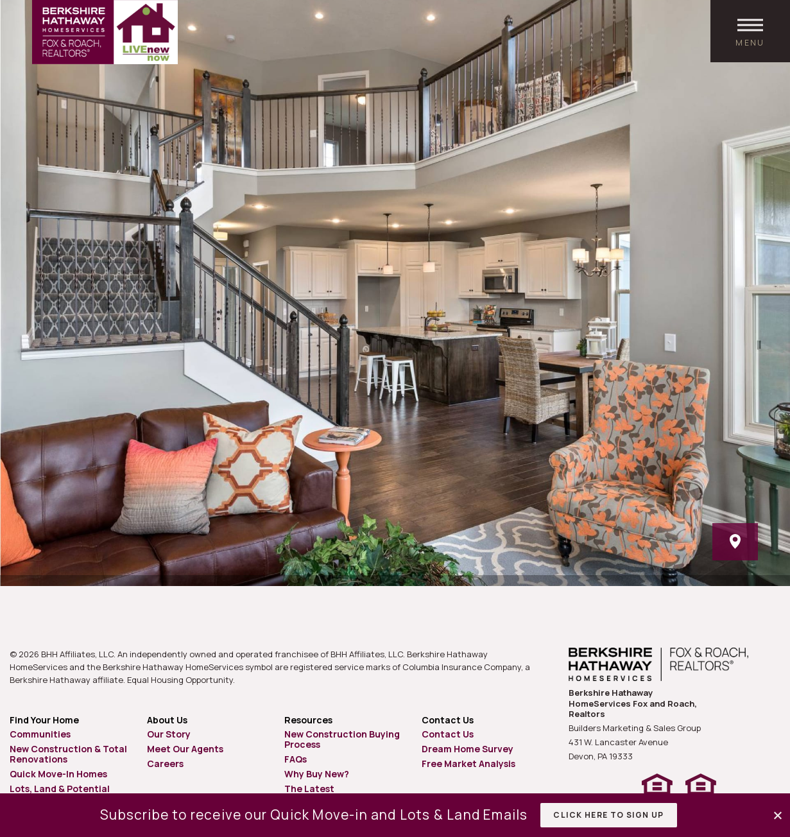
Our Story (169, 734)
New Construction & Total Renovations (68, 754)
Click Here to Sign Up (608, 814)
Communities (40, 734)
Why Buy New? (316, 774)
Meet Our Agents (185, 749)
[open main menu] (750, 31)
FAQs (295, 759)
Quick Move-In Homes (58, 774)
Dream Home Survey (467, 749)
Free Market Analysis (468, 763)
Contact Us (448, 734)
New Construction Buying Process (342, 739)
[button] (779, 815)
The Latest (309, 788)
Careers (165, 763)
